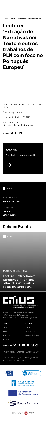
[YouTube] (27, 345)
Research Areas (32, 335)
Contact (6, 327)
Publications (30, 331)
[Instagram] (32, 345)
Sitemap (20, 351)
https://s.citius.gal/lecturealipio (18, 125)
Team (5, 331)
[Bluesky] (14, 345)
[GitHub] (36, 345)
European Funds (33, 351)
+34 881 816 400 (13, 317)
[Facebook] (23, 345)
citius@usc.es (31, 317)
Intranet (6, 339)
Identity (6, 335)
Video (5, 18)
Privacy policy (9, 351)
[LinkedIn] (19, 345)
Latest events (9, 214)
